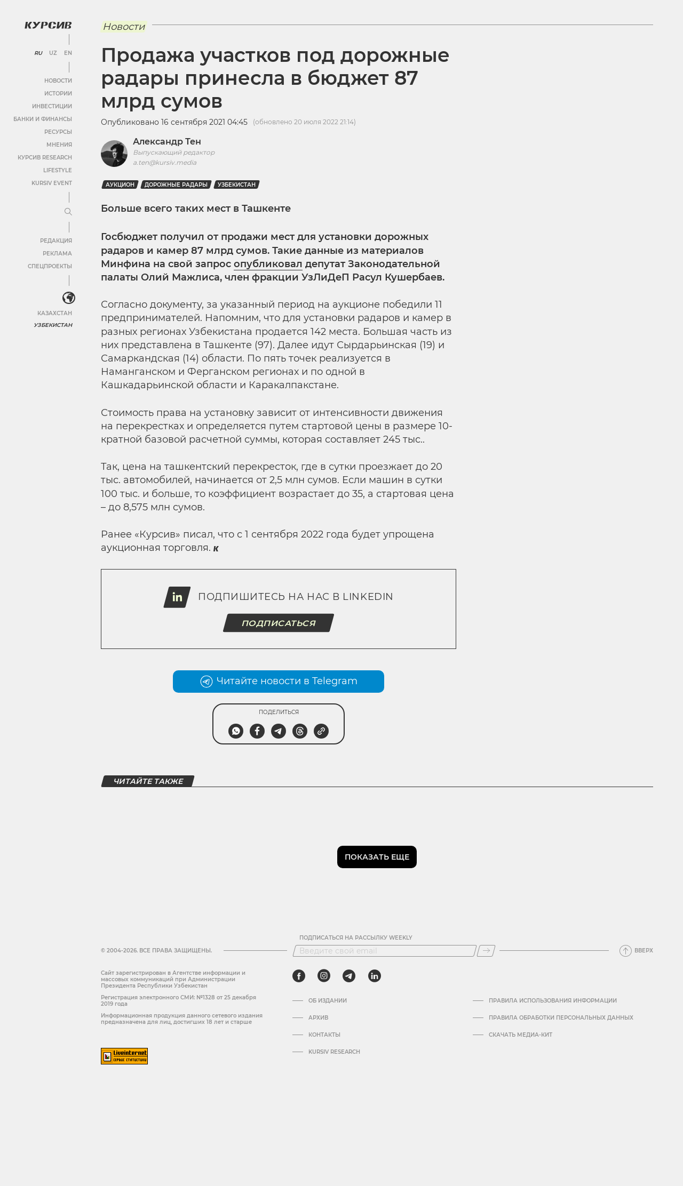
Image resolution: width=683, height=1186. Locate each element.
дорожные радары (176, 184)
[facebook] (298, 975)
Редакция (56, 240)
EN (68, 53)
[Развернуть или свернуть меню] (68, 212)
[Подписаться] (486, 951)
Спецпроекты (50, 266)
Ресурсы (58, 132)
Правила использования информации (553, 1001)
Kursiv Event (51, 183)
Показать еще (377, 857)
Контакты (324, 1035)
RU (38, 53)
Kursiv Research (334, 1052)
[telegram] (349, 975)
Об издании (327, 1001)
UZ (53, 53)
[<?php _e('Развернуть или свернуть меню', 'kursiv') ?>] (68, 298)
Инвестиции (52, 106)
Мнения (59, 144)
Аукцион (120, 184)
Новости (58, 80)
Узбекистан (53, 325)
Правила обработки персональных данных (561, 1018)
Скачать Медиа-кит (520, 1035)
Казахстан (54, 313)
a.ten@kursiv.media (164, 162)
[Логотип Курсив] (48, 25)
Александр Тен (167, 142)
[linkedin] (374, 975)
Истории (58, 93)
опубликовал (268, 264)
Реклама (57, 253)
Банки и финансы (42, 119)
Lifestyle (57, 170)
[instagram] (323, 975)
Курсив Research (45, 157)
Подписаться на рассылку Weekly (355, 938)
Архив (318, 1018)
